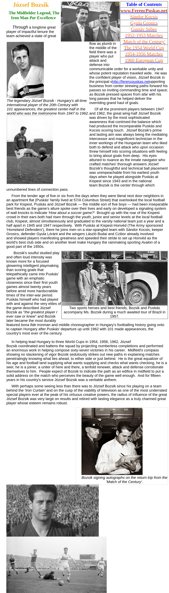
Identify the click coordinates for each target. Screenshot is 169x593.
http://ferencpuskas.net (130, 82)
